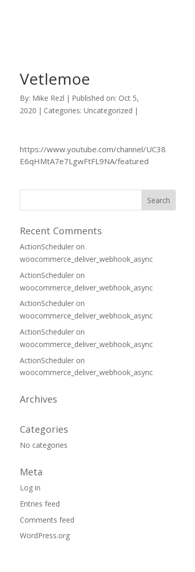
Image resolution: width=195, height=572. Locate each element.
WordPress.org (45, 535)
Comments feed (47, 520)
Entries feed (40, 504)
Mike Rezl (48, 98)
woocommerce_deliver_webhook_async (86, 259)
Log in (30, 488)
